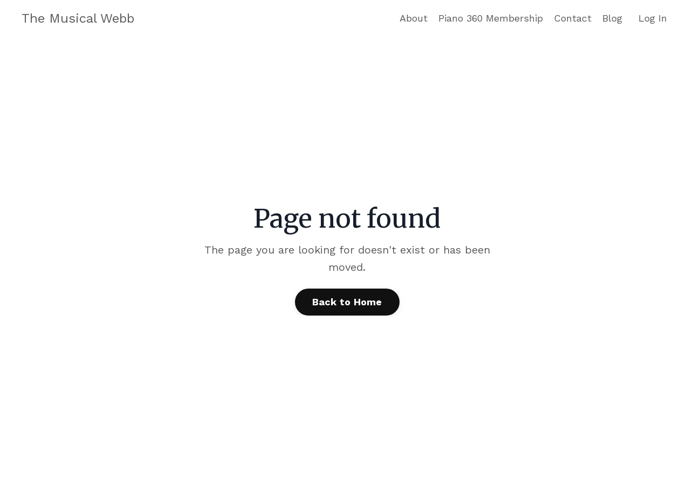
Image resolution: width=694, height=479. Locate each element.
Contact (573, 18)
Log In (652, 18)
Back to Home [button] (347, 301)
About (414, 18)
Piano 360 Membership (490, 18)
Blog (612, 18)
